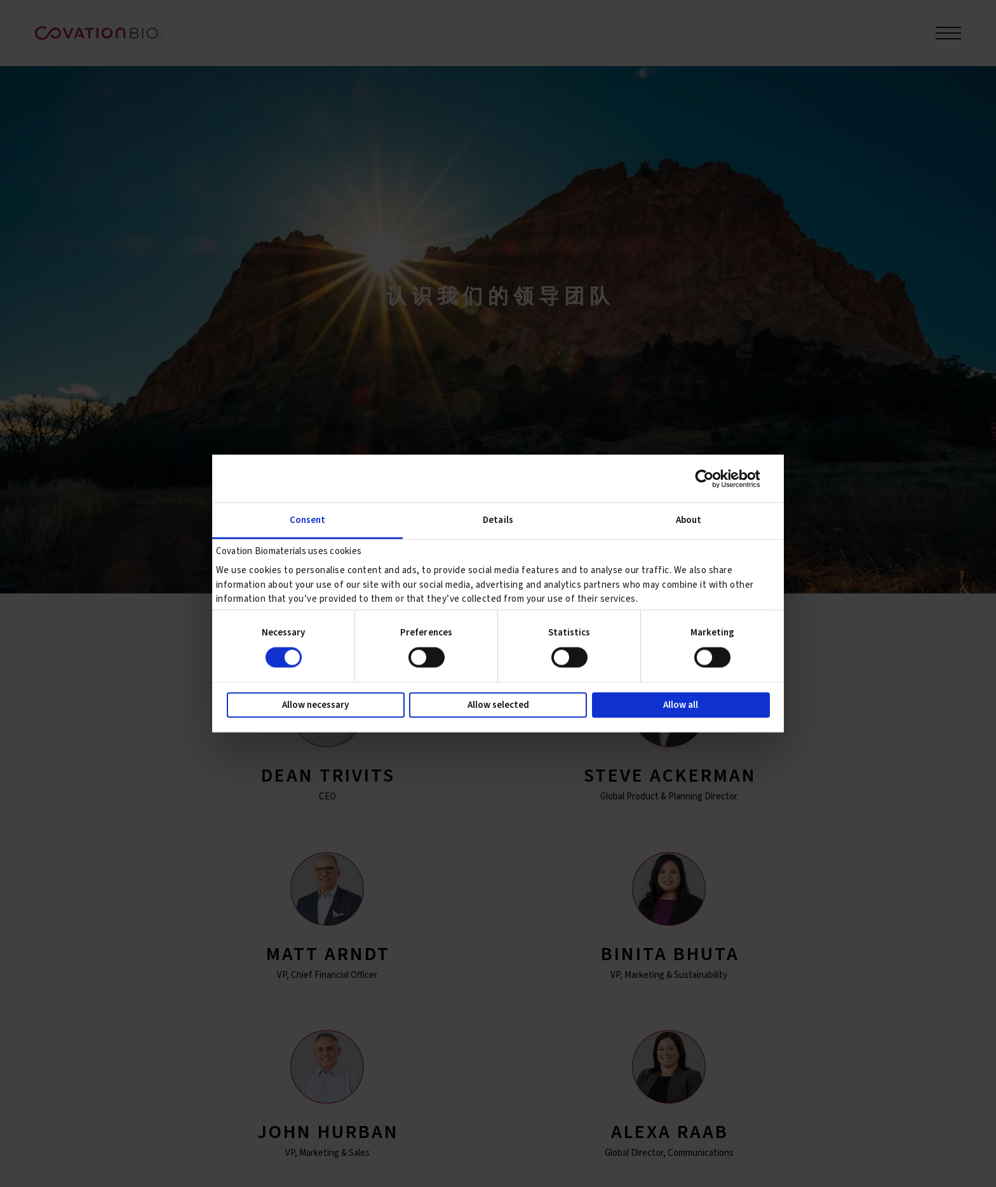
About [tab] (689, 520)
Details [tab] (498, 520)
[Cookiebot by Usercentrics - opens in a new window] (714, 478)
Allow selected (498, 705)
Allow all (680, 705)
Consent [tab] (308, 520)
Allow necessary (315, 705)
